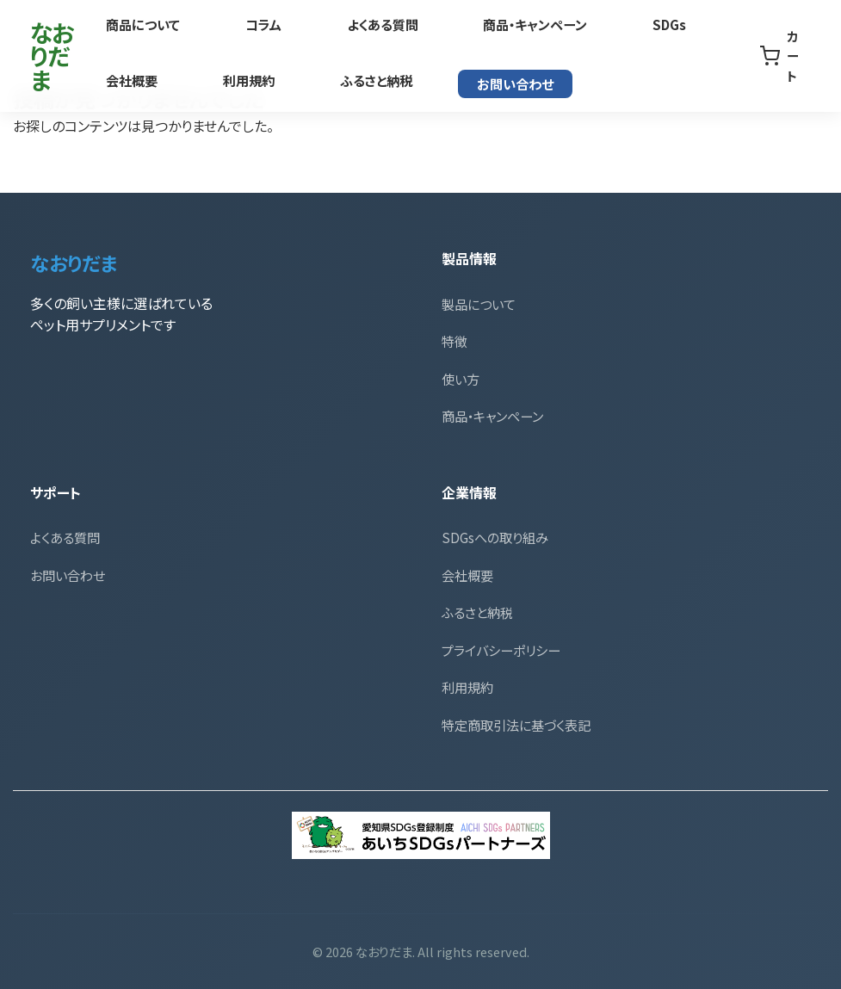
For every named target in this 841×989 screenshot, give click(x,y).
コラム (243, 24)
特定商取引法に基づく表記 (516, 724)
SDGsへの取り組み (495, 537)
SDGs (588, 24)
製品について (479, 303)
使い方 (460, 378)
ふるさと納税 (240, 80)
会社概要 (678, 24)
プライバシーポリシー (501, 649)
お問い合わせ (358, 80)
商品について (142, 24)
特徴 (454, 340)
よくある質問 (342, 24)
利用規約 (132, 80)
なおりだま (60, 54)
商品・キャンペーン (474, 24)
